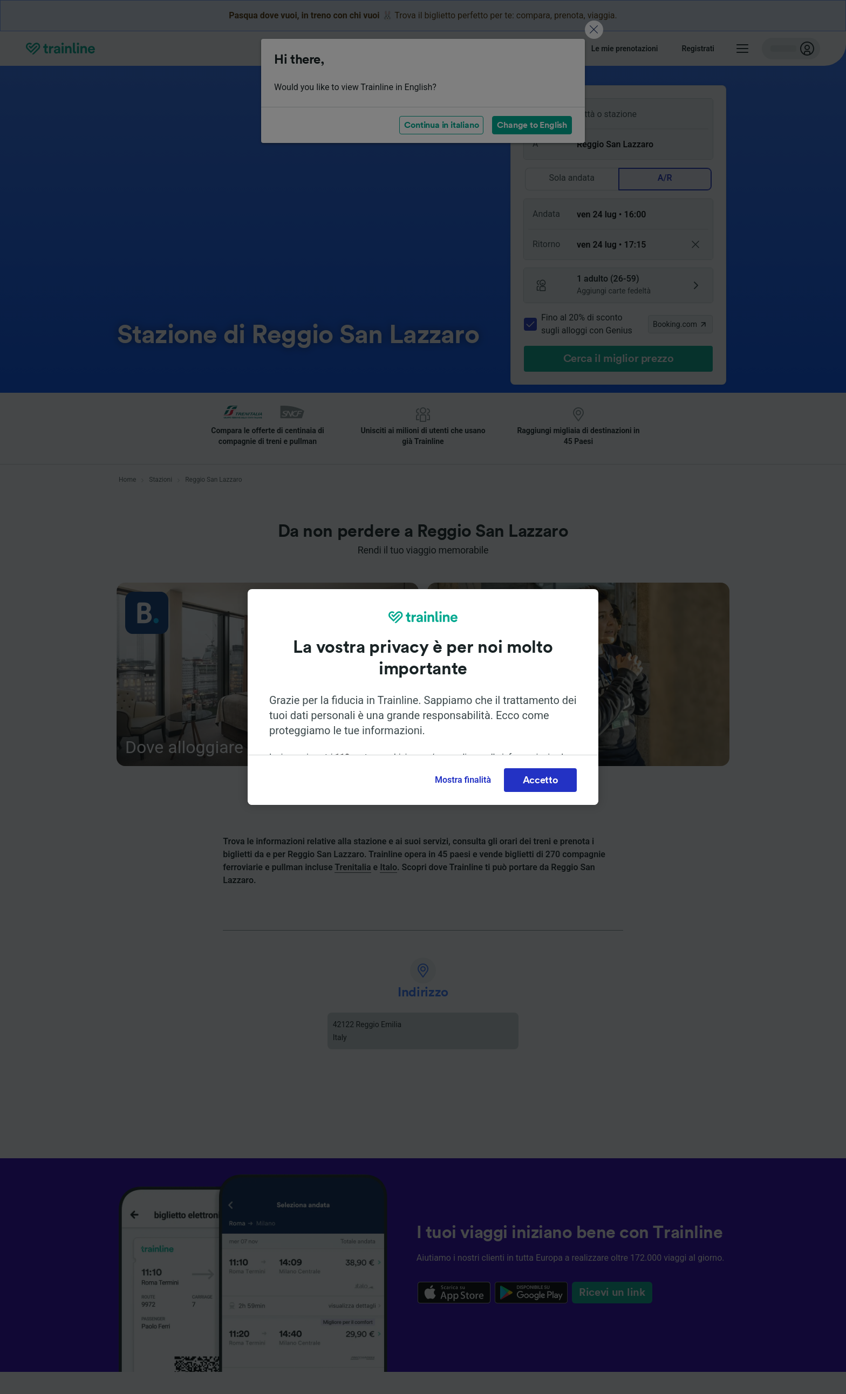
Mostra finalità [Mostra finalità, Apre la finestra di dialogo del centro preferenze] (463, 780)
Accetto (540, 780)
